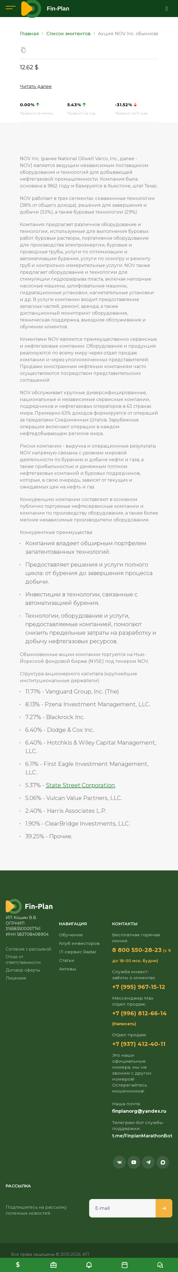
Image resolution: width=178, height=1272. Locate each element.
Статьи (66, 960)
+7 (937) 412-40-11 (139, 1044)
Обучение (71, 934)
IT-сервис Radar (78, 951)
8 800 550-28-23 (137, 950)
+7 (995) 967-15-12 (138, 986)
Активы (67, 969)
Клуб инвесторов (79, 943)
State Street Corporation (80, 785)
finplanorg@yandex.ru (139, 1111)
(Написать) (124, 1023)
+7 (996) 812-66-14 (139, 1013)
